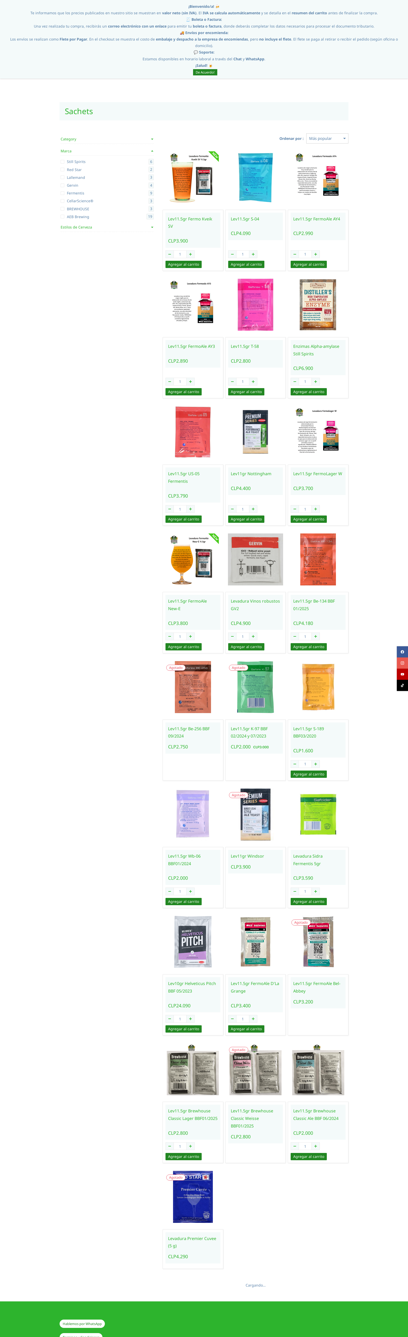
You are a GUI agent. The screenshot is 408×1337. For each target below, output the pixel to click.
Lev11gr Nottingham (234, 466)
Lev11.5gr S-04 (228, 219)
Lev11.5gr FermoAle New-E (169, 586)
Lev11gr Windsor (230, 834)
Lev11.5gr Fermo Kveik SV (168, 219)
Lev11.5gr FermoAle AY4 (308, 219)
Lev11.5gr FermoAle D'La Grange (238, 965)
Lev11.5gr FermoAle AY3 (166, 339)
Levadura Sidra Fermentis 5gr (310, 837)
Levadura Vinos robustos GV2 (238, 590)
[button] (82, 1294)
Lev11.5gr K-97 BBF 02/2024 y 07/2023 (242, 717)
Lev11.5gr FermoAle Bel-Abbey (308, 965)
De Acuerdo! (205, 72)
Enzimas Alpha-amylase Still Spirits (312, 342)
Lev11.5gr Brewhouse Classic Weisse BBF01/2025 (242, 1092)
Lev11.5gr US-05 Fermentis (169, 466)
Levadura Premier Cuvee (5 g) (172, 1216)
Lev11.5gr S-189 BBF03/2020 (312, 714)
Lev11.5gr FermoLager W (309, 466)
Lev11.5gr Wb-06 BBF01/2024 (171, 834)
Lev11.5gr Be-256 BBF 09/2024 (164, 717)
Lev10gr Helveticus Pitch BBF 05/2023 (171, 965)
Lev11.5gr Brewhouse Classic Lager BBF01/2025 (171, 1092)
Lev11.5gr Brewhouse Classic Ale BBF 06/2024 (313, 1092)
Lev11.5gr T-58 (228, 339)
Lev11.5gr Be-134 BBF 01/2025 (306, 590)
